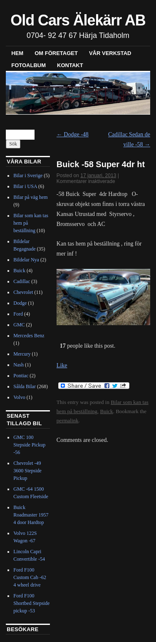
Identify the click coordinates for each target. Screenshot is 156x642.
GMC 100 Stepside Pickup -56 (29, 444)
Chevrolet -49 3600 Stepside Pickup (27, 470)
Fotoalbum (28, 65)
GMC (19, 325)
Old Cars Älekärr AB (77, 20)
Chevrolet (23, 292)
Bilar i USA (25, 186)
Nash (18, 365)
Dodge (20, 303)
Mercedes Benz (28, 336)
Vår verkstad (110, 53)
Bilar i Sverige (27, 175)
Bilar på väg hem (30, 197)
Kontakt (70, 65)
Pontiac (20, 376)
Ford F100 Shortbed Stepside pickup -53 (31, 603)
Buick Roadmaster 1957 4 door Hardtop (30, 514)
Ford (18, 314)
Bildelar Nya (26, 260)
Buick (106, 411)
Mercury (21, 354)
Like (62, 365)
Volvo (19, 397)
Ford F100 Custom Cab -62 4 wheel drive (29, 577)
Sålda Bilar (24, 386)
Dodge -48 (73, 134)
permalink (68, 420)
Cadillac (21, 281)
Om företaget (56, 53)
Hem (17, 53)
